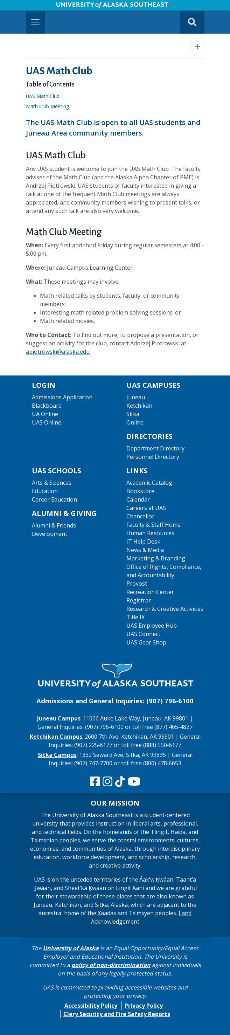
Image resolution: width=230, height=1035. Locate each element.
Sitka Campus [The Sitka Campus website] (57, 755)
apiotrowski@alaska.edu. (58, 352)
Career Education (54, 499)
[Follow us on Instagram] (107, 782)
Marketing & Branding (155, 558)
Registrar (138, 600)
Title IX (135, 617)
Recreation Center (150, 592)
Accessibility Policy (90, 1005)
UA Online (45, 414)
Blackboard (47, 405)
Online (135, 422)
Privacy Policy (144, 1005)
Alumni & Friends (54, 525)
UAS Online (46, 422)
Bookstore (140, 491)
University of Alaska (71, 948)
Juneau (135, 397)
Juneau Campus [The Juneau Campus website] (59, 718)
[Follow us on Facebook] (95, 782)
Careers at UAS (146, 508)
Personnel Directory (152, 457)
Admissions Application (62, 397)
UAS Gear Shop (146, 642)
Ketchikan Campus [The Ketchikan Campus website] (56, 736)
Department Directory (155, 448)
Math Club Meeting (49, 106)
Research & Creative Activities (164, 609)
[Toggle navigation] (35, 22)
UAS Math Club (44, 96)
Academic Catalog (149, 483)
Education (45, 491)
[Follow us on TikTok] (120, 782)
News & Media (145, 550)
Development (49, 534)
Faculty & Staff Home (153, 525)
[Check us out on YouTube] (134, 782)
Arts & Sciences (51, 483)
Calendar (138, 499)
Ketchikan (139, 405)
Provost (136, 583)
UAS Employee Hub (151, 625)
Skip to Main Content (33, 7)
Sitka (132, 414)
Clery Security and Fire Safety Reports (116, 1014)
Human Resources (150, 533)
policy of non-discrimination (111, 965)
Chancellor (140, 516)
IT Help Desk (143, 541)
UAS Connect (143, 634)
